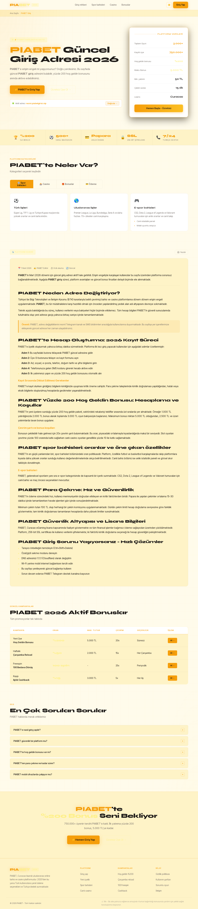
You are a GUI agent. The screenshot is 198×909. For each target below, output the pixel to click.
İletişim (159, 891)
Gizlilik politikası (163, 874)
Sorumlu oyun (162, 885)
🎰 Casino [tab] (45, 184)
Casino (113, 5)
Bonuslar (126, 5)
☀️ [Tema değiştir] (169, 5)
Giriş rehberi (81, 5)
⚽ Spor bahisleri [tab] (21, 184)
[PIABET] (42, 869)
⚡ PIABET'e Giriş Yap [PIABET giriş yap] (27, 89)
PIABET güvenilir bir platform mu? (99, 741)
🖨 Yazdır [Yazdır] (181, 252)
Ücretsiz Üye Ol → (61, 89)
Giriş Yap (180, 5)
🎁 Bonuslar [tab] (68, 184)
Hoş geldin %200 (125, 874)
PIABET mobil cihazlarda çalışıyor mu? (99, 774)
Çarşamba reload (126, 879)
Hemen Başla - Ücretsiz (158, 108)
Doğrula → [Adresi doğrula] (112, 103)
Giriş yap (84, 874)
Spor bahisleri (98, 5)
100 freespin (123, 885)
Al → (172, 640)
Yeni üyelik (85, 879)
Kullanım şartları (163, 879)
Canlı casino (85, 891)
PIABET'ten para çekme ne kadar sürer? (99, 763)
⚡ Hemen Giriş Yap (83, 839)
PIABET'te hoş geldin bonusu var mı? (99, 752)
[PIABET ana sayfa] (24, 5)
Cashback (122, 891)
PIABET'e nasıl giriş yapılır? (99, 730)
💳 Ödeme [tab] (91, 184)
